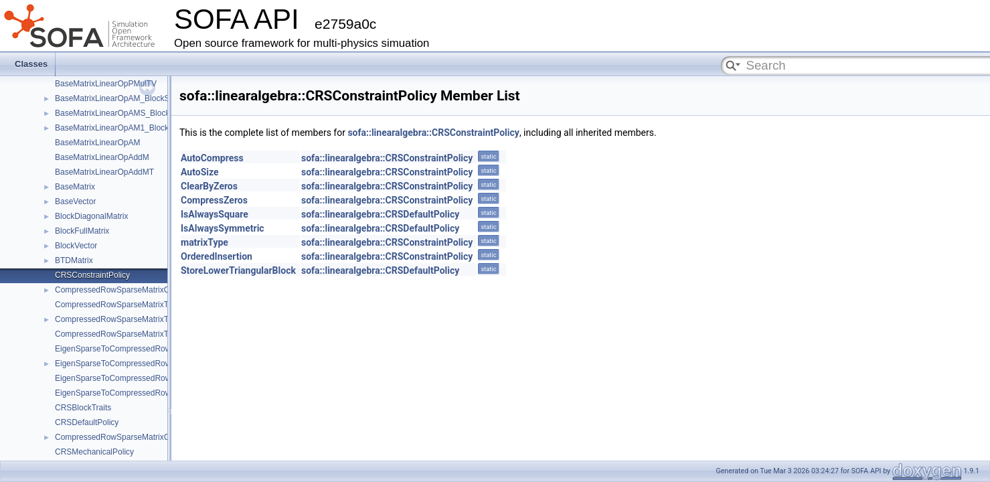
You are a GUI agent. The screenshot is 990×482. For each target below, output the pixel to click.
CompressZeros (214, 200)
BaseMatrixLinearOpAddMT (104, 172)
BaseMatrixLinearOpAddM (102, 157)
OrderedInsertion (216, 256)
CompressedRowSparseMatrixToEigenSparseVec (143, 319)
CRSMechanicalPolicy (94, 452)
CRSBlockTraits (83, 407)
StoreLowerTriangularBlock (238, 270)
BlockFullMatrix (82, 231)
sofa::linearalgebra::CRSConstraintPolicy (433, 132)
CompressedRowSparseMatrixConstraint (127, 290)
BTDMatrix (74, 260)
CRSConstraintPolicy (92, 275)
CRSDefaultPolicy (86, 422)
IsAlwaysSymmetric (222, 228)
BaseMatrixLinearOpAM (97, 142)
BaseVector (75, 201)
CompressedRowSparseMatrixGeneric (123, 437)
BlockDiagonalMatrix (91, 216)
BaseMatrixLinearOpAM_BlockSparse (122, 98)
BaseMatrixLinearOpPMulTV (106, 83)
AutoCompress (212, 158)
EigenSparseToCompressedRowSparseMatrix (136, 348)
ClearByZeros (209, 186)
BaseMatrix (75, 186)
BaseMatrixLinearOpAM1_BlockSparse (124, 128)
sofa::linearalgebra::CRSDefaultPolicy (380, 214)
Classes (31, 64)
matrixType (204, 242)
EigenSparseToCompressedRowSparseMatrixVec (143, 363)
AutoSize (200, 172)
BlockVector (76, 245)
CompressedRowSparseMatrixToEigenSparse (136, 304)
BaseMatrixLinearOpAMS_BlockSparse (125, 113)
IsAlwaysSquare (214, 214)
